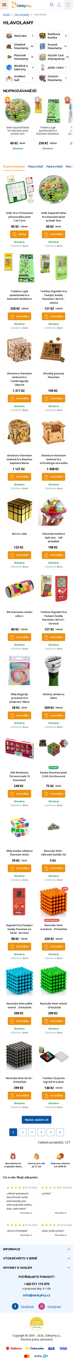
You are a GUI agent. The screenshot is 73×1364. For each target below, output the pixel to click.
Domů (6, 14)
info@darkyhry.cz (36, 1295)
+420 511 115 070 (36, 1284)
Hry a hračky (22, 14)
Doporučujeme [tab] (14, 166)
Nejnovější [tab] (35, 166)
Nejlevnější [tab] (54, 166)
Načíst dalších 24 (36, 1120)
